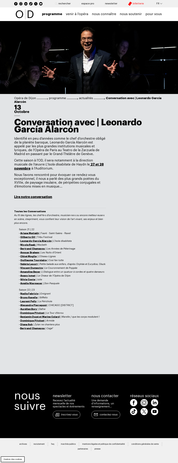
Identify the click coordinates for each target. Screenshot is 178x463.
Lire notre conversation (33, 196)
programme (57, 98)
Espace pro (87, 3)
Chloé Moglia (28, 256)
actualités (86, 98)
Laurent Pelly (28, 301)
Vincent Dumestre (31, 268)
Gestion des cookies (13, 459)
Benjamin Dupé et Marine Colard (40, 317)
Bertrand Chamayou (32, 249)
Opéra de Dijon (25, 98)
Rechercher (63, 3)
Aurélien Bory (28, 309)
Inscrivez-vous (69, 414)
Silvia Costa (27, 279)
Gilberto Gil (27, 237)
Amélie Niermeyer (31, 283)
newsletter (111, 3)
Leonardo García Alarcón (36, 241)
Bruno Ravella (28, 297)
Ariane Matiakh (29, 233)
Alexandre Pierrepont (33, 305)
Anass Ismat (27, 276)
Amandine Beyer (30, 272)
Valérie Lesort (29, 264)
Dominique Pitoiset (32, 313)
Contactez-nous (109, 414)
